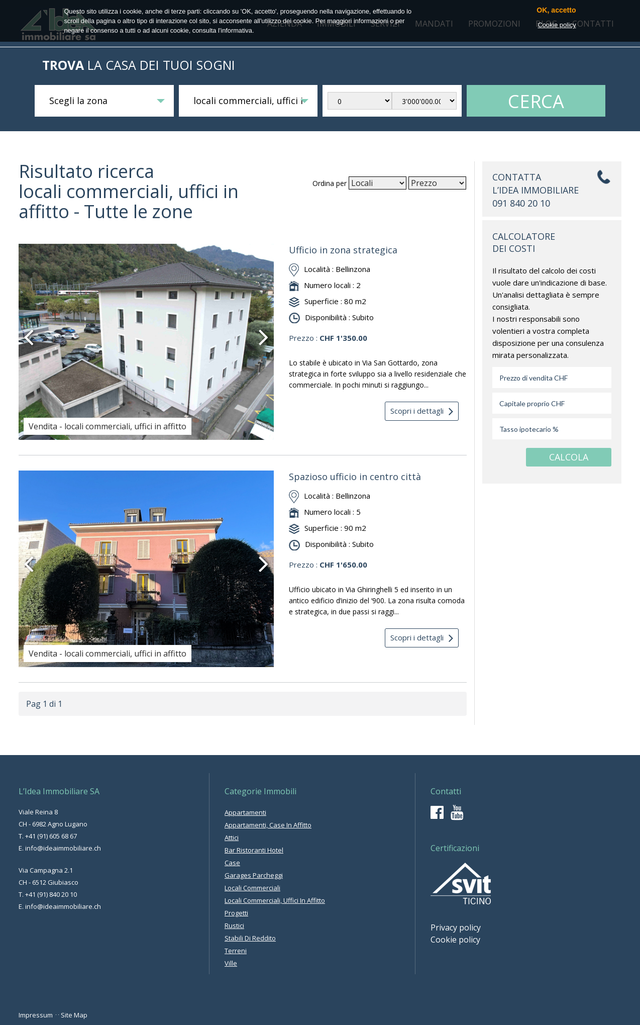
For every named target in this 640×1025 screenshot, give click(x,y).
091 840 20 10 (521, 203)
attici (232, 837)
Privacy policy (456, 927)
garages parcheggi (254, 875)
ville (231, 963)
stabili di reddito (250, 938)
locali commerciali (252, 887)
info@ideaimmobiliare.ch (63, 848)
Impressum (36, 1014)
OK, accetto (556, 10)
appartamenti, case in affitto (268, 824)
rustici (234, 925)
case (232, 862)
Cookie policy (455, 939)
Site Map (74, 1014)
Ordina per (329, 183)
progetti (236, 912)
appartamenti (245, 812)
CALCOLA (568, 457)
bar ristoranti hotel (254, 850)
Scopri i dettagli (421, 411)
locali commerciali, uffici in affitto (275, 900)
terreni (236, 950)
